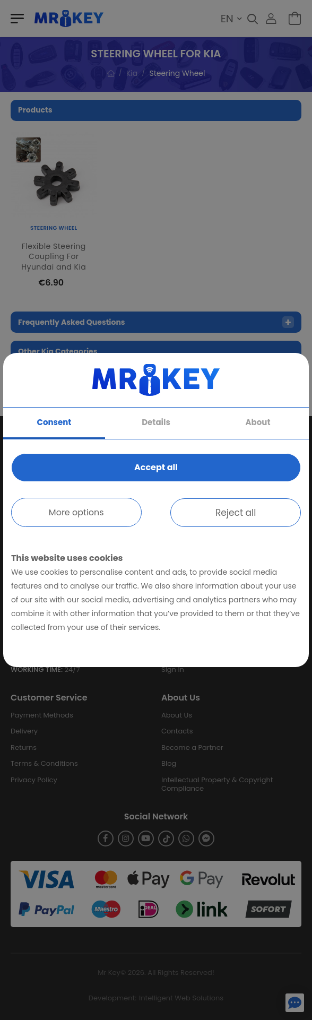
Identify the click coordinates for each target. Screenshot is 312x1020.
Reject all (235, 512)
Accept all (156, 467)
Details (156, 422)
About (258, 422)
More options (76, 512)
